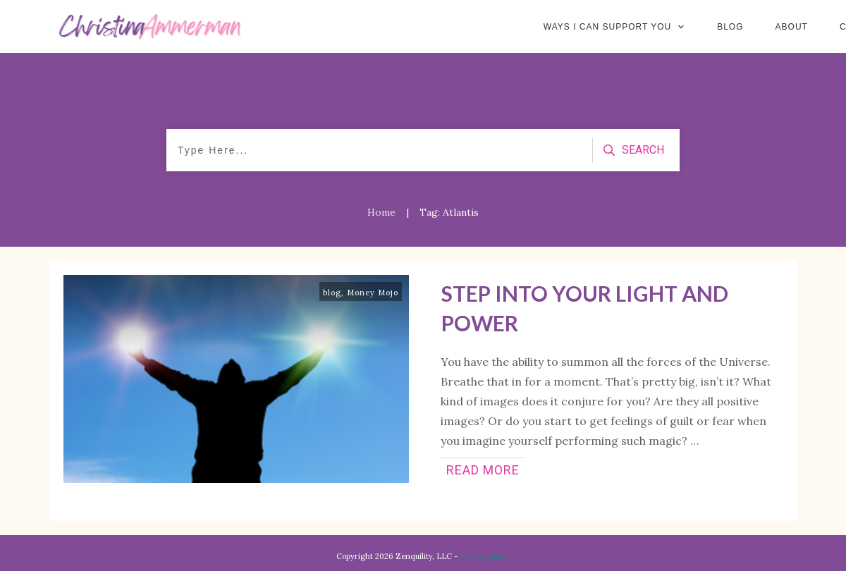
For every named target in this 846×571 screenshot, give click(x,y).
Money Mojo (372, 292)
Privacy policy (485, 556)
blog (332, 292)
